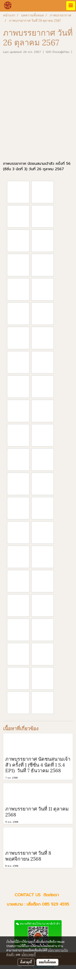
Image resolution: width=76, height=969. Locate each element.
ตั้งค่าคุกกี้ (26, 962)
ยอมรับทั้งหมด (47, 962)
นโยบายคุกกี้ (28, 954)
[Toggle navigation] (70, 5)
